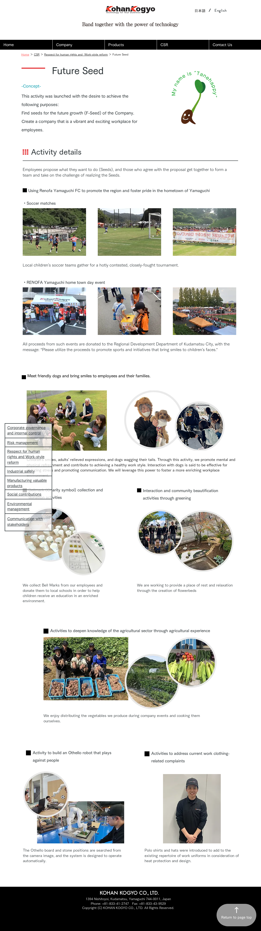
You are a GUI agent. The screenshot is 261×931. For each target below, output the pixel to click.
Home (25, 54)
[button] (78, 45)
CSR (37, 54)
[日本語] (200, 11)
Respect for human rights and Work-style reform (76, 54)
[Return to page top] (236, 915)
